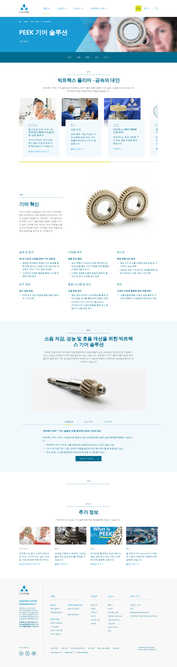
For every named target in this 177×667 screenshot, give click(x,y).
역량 (79, 57)
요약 (69, 57)
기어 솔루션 (54, 626)
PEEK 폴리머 (55, 608)
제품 (26, 21)
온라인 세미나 (113, 627)
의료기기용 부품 (56, 630)
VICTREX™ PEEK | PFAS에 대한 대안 (143, 616)
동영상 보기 (97, 564)
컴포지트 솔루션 (56, 623)
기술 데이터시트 (114, 620)
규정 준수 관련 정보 (115, 616)
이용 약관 (54, 648)
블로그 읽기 (78, 149)
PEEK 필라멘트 (73, 614)
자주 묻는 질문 (113, 612)
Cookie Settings (82, 652)
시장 (97, 57)
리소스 (106, 57)
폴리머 (53, 605)
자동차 (93, 608)
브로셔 (110, 608)
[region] (88, 130)
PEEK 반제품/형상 (75, 605)
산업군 (94, 596)
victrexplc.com (56, 652)
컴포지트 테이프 (74, 608)
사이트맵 (116, 648)
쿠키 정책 (91, 648)
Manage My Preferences (139, 612)
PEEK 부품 (34, 21)
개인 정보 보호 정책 (77, 648)
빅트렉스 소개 (135, 605)
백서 (109, 631)
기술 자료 (111, 623)
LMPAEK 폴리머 (56, 612)
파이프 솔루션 (55, 634)
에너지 (93, 616)
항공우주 (94, 605)
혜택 (87, 57)
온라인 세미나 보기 (38, 151)
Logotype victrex (24, 8)
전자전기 (94, 612)
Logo (24, 590)
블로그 (110, 605)
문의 (132, 608)
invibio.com (68, 652)
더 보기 (118, 148)
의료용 (93, 623)
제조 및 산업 (95, 620)
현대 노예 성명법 (103, 648)
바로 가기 (135, 596)
